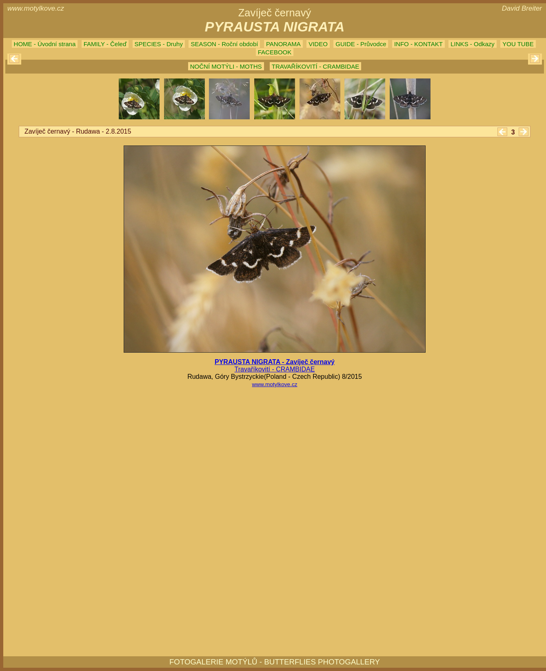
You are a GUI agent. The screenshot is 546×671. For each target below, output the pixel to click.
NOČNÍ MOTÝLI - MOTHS (226, 66)
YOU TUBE (517, 43)
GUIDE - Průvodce (360, 43)
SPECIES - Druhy (159, 43)
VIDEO (318, 43)
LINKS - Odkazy (473, 43)
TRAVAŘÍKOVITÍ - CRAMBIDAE (315, 66)
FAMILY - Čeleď (105, 43)
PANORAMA (283, 43)
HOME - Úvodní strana (45, 43)
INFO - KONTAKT (418, 43)
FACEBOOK (275, 52)
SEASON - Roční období (224, 43)
